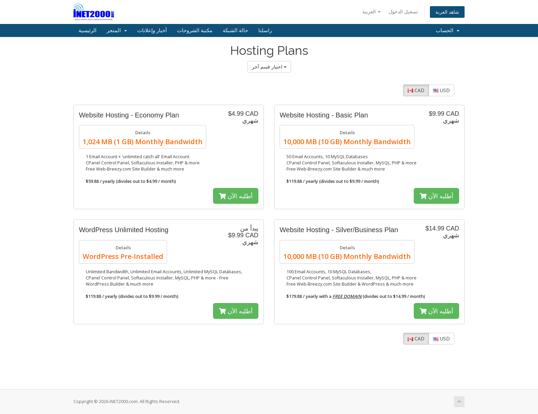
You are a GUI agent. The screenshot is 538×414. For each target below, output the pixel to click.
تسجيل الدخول (403, 11)
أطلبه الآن (236, 196)
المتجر (117, 30)
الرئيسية (87, 30)
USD (441, 90)
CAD (416, 90)
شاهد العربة (447, 12)
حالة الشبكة (235, 30)
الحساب (447, 30)
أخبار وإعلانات (152, 30)
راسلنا (265, 30)
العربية (371, 11)
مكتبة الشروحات (194, 30)
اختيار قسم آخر (269, 66)
